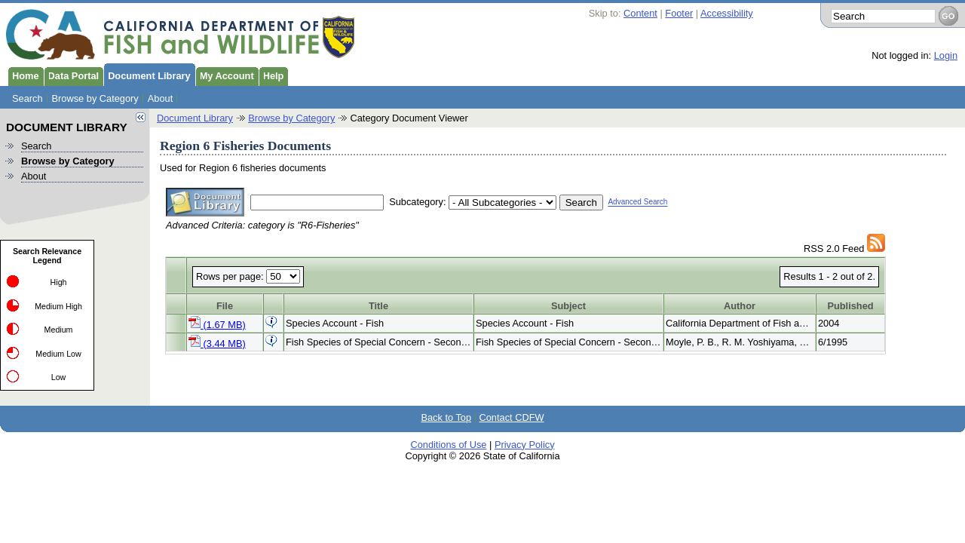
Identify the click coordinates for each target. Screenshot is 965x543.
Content (640, 13)
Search (27, 98)
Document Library (147, 74)
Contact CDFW (511, 417)
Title (378, 305)
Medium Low (58, 353)
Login (945, 55)
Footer (679, 13)
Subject (568, 305)
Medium (58, 329)
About (160, 98)
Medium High (58, 306)
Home (23, 74)
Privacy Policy (525, 444)
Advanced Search (637, 202)
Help (271, 74)
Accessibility (726, 13)
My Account (224, 74)
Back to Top (446, 417)
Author (739, 305)
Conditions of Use (448, 444)
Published (850, 305)
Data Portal (72, 74)
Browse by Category (95, 98)
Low (58, 377)
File (224, 305)
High (59, 282)
